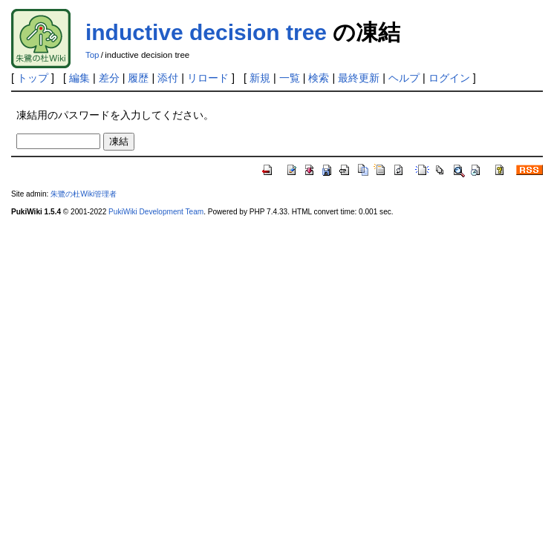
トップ (32, 78)
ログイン (449, 78)
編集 (79, 78)
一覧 (289, 78)
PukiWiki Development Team (155, 212)
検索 (318, 78)
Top (92, 54)
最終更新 (358, 78)
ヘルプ (404, 78)
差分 (109, 78)
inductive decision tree (206, 32)
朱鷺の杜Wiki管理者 (83, 194)
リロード (208, 78)
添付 (167, 78)
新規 (260, 78)
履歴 (138, 78)
